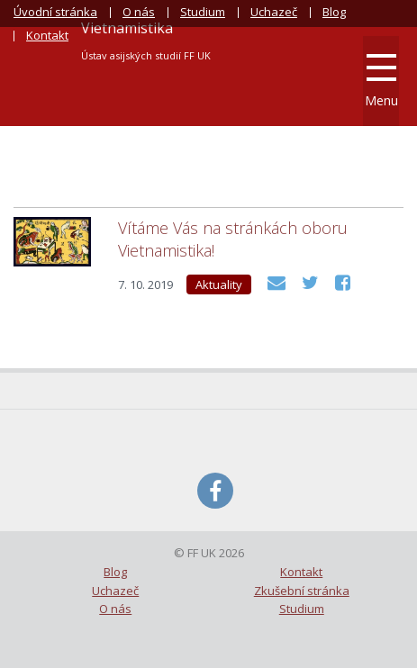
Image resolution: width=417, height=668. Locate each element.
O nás (138, 12)
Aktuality (218, 284)
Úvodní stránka (55, 12)
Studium (202, 12)
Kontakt (47, 35)
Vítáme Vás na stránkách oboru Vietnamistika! (233, 239)
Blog (334, 12)
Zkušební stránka (301, 590)
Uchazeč (273, 12)
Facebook (215, 491)
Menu (381, 81)
